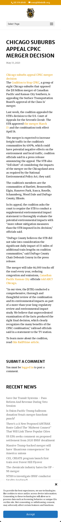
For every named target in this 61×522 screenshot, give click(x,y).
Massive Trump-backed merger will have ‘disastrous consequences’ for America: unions (28, 449)
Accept (30, 514)
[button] (56, 484)
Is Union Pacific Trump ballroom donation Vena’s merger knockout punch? (27, 414)
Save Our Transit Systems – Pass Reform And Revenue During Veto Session (26, 402)
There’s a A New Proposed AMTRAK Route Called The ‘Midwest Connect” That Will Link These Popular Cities (28, 427)
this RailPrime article (26, 342)
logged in (27, 367)
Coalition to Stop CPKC (25, 82)
